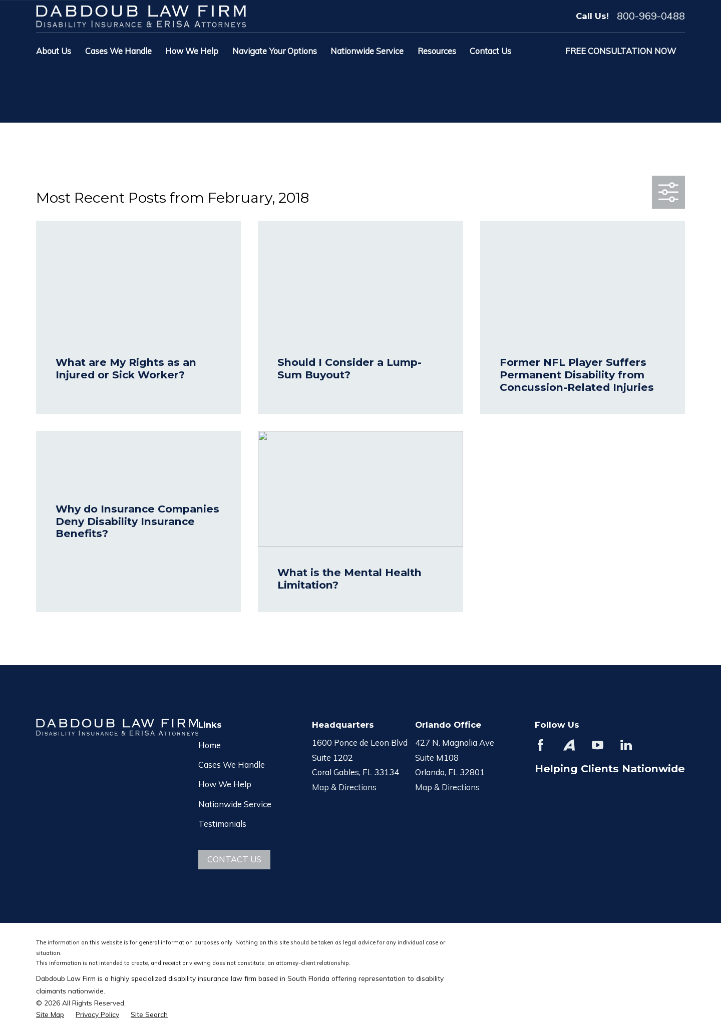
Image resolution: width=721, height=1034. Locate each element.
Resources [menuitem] (437, 51)
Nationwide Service (234, 804)
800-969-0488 (651, 16)
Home (209, 745)
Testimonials (222, 823)
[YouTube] (597, 745)
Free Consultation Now (620, 51)
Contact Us (234, 859)
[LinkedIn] (626, 745)
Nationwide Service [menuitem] (367, 51)
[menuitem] (50, 1014)
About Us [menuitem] (53, 51)
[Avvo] (569, 745)
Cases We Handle (231, 764)
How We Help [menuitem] (191, 51)
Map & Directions (344, 787)
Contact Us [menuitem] (490, 51)
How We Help (224, 784)
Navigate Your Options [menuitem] (274, 51)
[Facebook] (540, 745)
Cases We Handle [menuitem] (118, 51)
